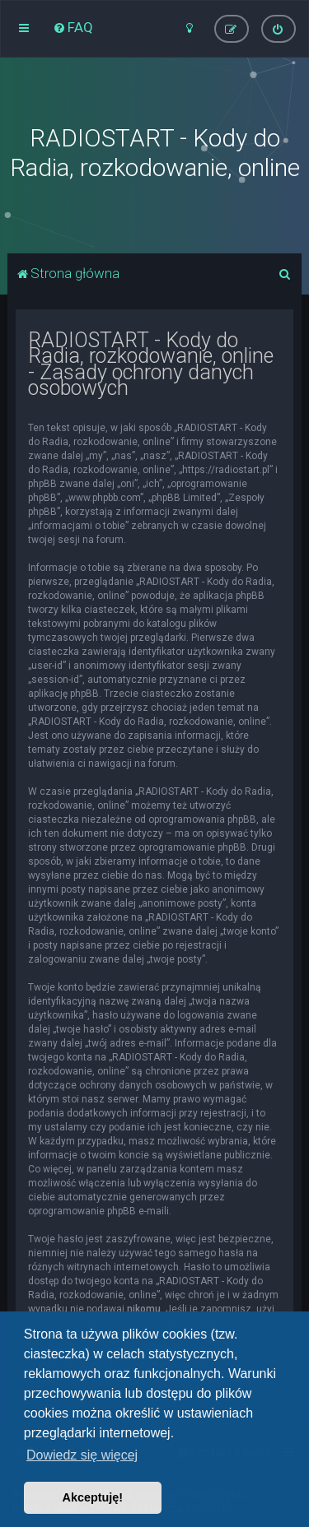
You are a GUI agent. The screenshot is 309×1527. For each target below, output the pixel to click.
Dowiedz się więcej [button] (82, 1455)
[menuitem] (73, 27)
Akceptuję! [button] (93, 1497)
